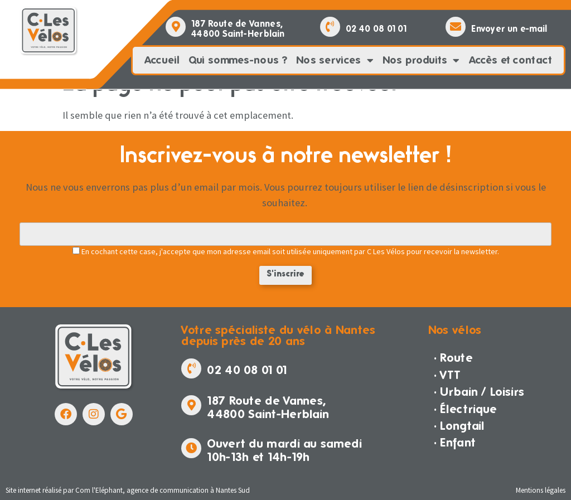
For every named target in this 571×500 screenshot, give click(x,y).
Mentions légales (540, 490)
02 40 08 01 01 (376, 28)
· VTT (447, 374)
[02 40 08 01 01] (330, 27)
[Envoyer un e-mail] (456, 27)
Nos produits (421, 60)
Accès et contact (511, 60)
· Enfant (455, 442)
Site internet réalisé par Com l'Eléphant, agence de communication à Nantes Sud (128, 490)
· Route (453, 357)
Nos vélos (455, 329)
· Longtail (459, 425)
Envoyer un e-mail (509, 28)
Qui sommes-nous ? (237, 60)
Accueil (162, 60)
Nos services (335, 60)
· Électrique (465, 408)
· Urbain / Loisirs (479, 391)
